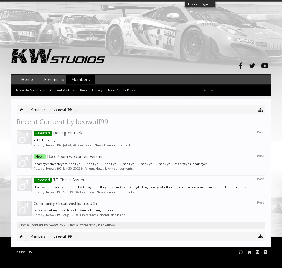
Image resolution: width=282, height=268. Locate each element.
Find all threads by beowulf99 (91, 225)
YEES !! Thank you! (47, 140)
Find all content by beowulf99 (42, 225)
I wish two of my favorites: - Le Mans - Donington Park (73, 210)
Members (80, 79)
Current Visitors (62, 90)
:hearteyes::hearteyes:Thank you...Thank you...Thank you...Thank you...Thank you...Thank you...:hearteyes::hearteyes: (121, 164)
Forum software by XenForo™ (53, 261)
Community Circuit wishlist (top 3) (65, 203)
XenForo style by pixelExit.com (120, 261)
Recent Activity (91, 90)
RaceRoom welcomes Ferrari (68, 156)
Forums (51, 79)
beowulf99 (54, 145)
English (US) (23, 252)
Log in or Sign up (200, 4)
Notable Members (30, 90)
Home (27, 79)
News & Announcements (113, 145)
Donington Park (58, 133)
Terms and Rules (257, 261)
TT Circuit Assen (59, 179)
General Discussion (111, 215)
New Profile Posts (122, 90)
